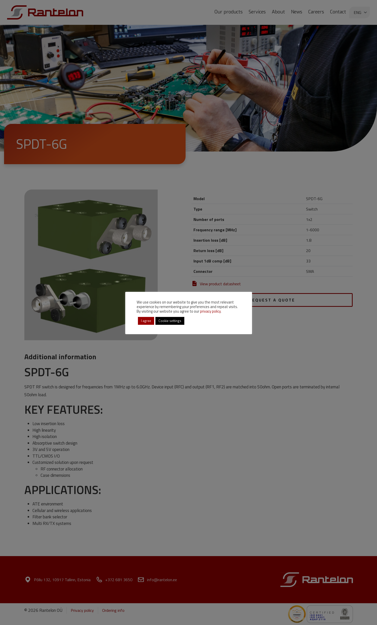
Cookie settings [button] (169, 320)
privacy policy (210, 311)
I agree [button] (146, 320)
